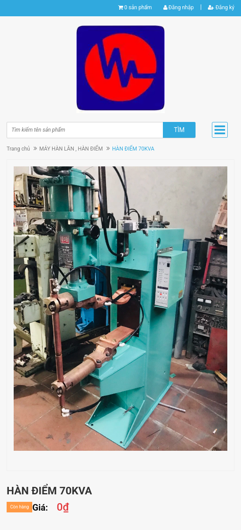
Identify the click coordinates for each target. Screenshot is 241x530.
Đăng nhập (178, 7)
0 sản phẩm (138, 7)
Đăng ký (221, 7)
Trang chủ (18, 149)
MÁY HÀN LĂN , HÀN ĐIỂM (71, 149)
